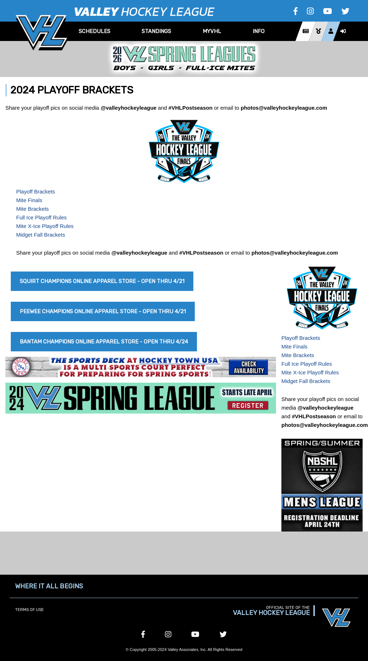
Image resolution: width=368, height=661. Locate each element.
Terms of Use (29, 609)
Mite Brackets (32, 209)
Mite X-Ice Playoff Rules (45, 226)
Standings (156, 31)
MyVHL (212, 31)
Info (258, 31)
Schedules (94, 31)
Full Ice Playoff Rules (41, 217)
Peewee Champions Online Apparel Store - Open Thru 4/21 (103, 311)
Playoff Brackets (35, 191)
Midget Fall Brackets (40, 235)
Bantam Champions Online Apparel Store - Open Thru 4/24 (104, 341)
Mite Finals (29, 200)
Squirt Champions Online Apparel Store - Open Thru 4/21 (102, 281)
